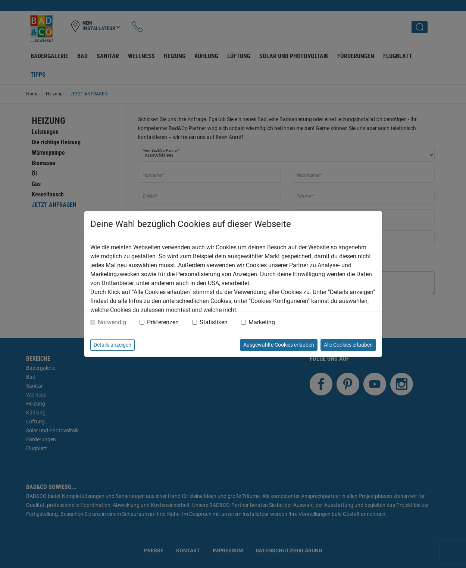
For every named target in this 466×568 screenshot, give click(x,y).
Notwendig (112, 322)
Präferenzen (163, 322)
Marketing (261, 322)
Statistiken (214, 322)
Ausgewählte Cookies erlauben (278, 345)
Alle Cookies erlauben (348, 345)
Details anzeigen (112, 345)
